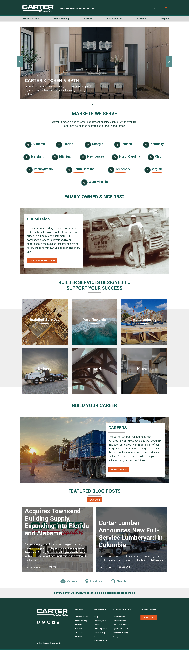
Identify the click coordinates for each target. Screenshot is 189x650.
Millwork (78, 625)
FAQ (95, 636)
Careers (157, 9)
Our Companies (100, 629)
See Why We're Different (41, 261)
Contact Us (149, 617)
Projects (78, 636)
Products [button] (141, 18)
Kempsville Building (121, 625)
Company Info (100, 621)
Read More (94, 500)
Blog (96, 617)
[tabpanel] (94, 63)
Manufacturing (81, 621)
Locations (146, 9)
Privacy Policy (99, 632)
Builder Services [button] (31, 18)
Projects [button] (165, 18)
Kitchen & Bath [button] (114, 18)
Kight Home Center (120, 629)
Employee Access (101, 640)
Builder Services (81, 617)
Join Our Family (118, 469)
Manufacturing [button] (61, 18)
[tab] (89, 104)
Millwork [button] (88, 18)
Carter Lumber (119, 617)
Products (79, 632)
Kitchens (78, 629)
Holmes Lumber (119, 621)
